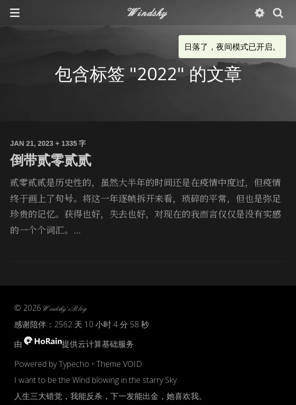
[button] (15, 12)
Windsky (147, 12)
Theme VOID (119, 363)
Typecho (74, 363)
